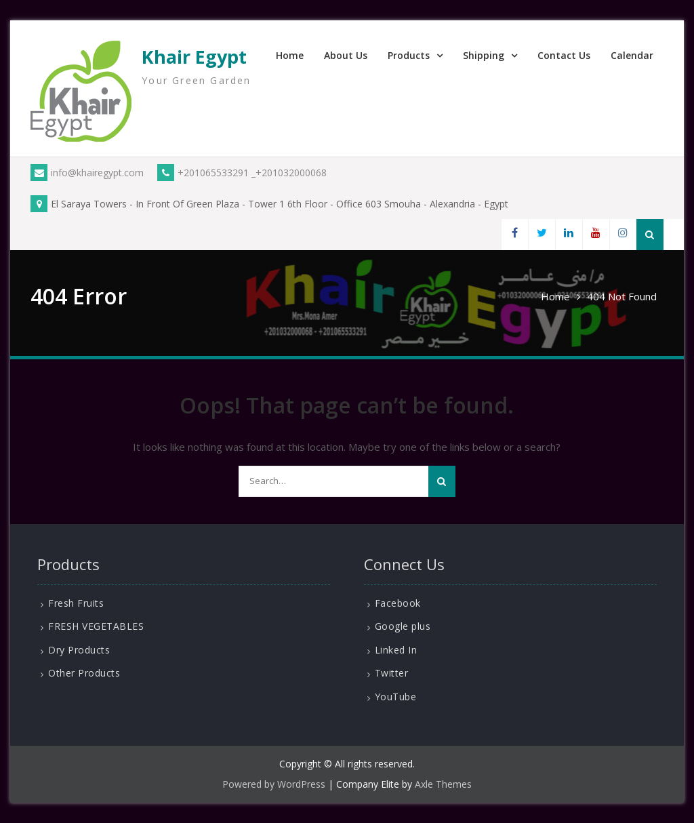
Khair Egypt (194, 56)
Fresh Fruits (76, 603)
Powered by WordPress (273, 784)
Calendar (632, 55)
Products (409, 55)
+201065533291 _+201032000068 (242, 172)
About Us (345, 55)
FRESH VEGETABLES (96, 626)
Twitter (392, 672)
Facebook (398, 603)
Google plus (403, 626)
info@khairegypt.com (87, 172)
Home (290, 55)
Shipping (483, 55)
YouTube (396, 696)
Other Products (84, 672)
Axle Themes (443, 784)
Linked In (396, 649)
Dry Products (79, 649)
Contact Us (563, 55)
